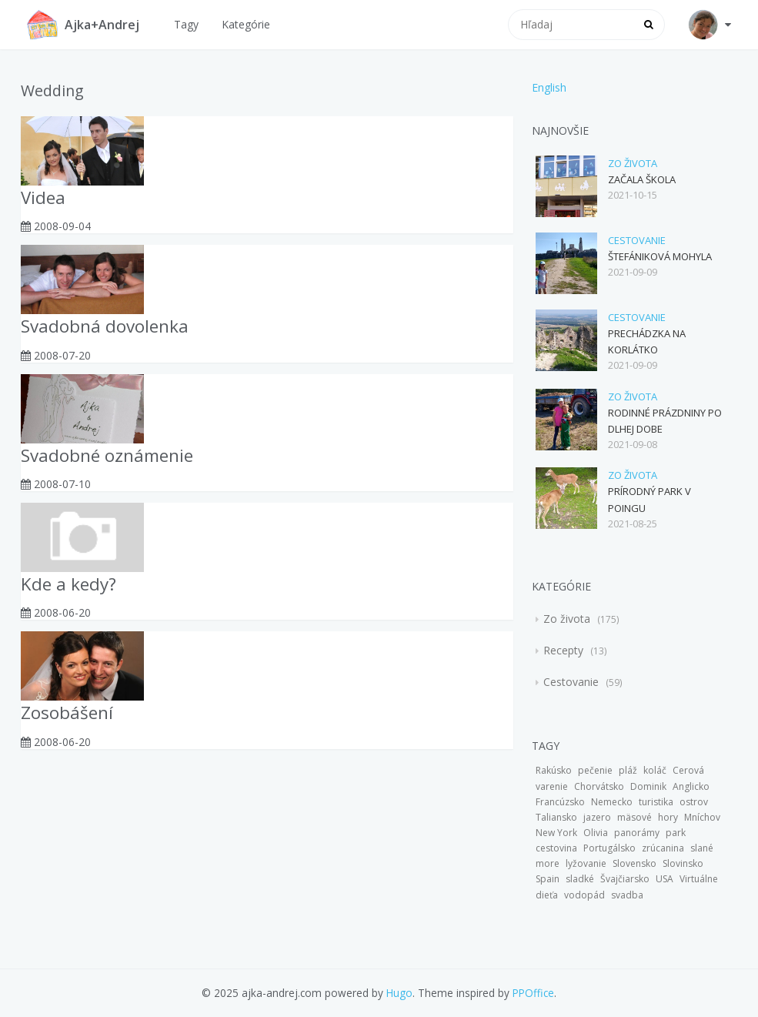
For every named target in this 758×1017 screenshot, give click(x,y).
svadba (627, 895)
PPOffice (533, 992)
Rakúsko (554, 770)
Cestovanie (637, 240)
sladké (580, 878)
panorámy (636, 832)
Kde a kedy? (68, 584)
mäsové (634, 817)
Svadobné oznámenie (107, 455)
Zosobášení (67, 712)
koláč (654, 770)
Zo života (632, 163)
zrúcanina (663, 848)
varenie (552, 786)
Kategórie (246, 24)
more (547, 863)
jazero (597, 817)
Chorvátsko (599, 786)
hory (668, 817)
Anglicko (691, 786)
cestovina (556, 848)
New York (556, 832)
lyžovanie (586, 863)
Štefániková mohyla (660, 256)
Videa (43, 197)
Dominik (648, 786)
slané (701, 848)
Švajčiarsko (624, 878)
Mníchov (702, 817)
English (549, 87)
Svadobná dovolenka (105, 326)
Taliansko (556, 817)
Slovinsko (683, 863)
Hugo (399, 992)
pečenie (595, 770)
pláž (628, 770)
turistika (656, 801)
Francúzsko (560, 801)
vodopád (584, 895)
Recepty (564, 650)
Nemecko (612, 801)
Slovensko (634, 863)
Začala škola (642, 179)
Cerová (688, 770)
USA (664, 878)
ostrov (694, 801)
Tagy (186, 24)
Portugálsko (609, 848)
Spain (547, 878)
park (676, 832)
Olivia (595, 832)
